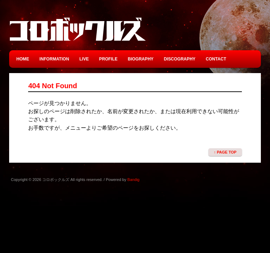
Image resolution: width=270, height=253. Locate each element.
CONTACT (216, 59)
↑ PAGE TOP (225, 152)
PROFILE (108, 59)
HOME (23, 59)
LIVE (84, 59)
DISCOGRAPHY (179, 59)
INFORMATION (54, 59)
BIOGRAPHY (141, 59)
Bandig (133, 179)
